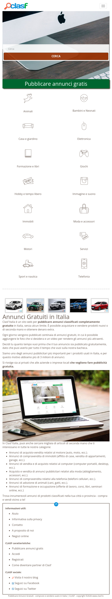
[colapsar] (103, 6)
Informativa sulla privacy (27, 519)
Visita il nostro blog (25, 577)
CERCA (56, 56)
